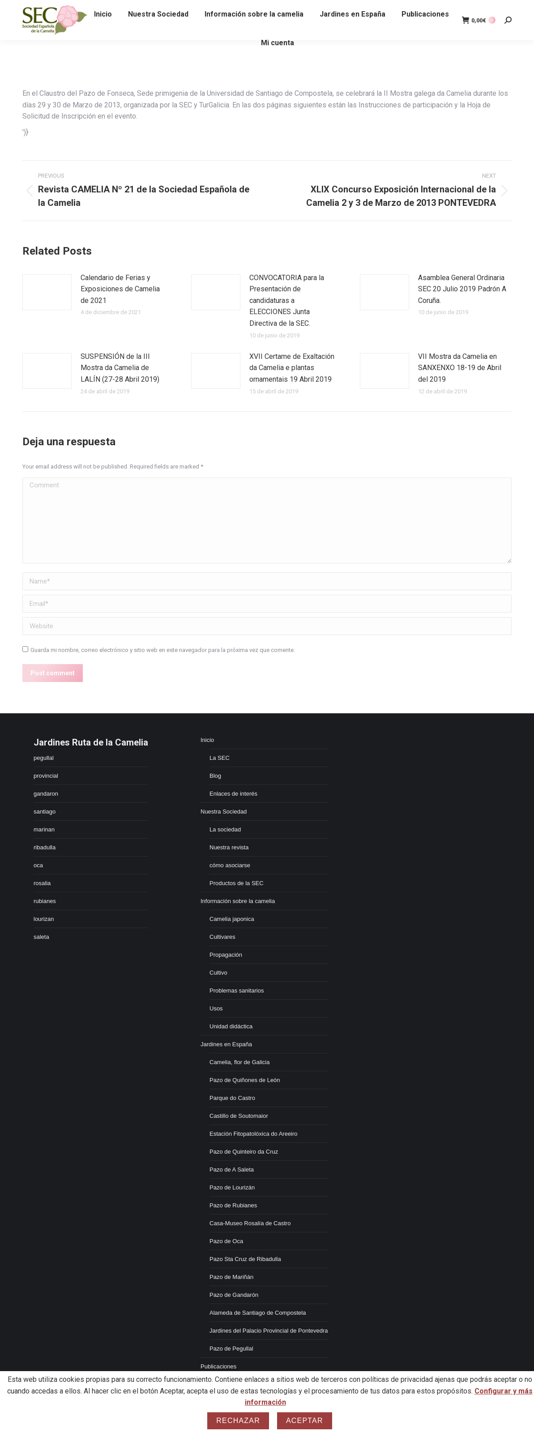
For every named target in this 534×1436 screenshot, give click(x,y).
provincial (46, 775)
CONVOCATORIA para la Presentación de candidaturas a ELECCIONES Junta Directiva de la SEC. (286, 300)
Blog (215, 775)
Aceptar (304, 1420)
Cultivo (218, 972)
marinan (44, 829)
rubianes (45, 901)
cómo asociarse (229, 865)
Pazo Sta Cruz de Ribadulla (245, 1259)
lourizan (44, 919)
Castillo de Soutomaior (238, 1115)
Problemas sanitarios (236, 990)
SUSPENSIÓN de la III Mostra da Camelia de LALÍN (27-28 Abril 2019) (120, 368)
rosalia (42, 883)
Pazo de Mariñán (231, 1277)
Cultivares (222, 936)
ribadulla (45, 847)
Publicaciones (218, 1366)
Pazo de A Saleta (231, 1169)
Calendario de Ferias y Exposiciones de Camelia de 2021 (120, 289)
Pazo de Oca (226, 1241)
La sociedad (225, 829)
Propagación (225, 954)
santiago (45, 811)
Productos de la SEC (236, 883)
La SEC (219, 757)
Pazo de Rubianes (233, 1205)
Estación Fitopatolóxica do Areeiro (253, 1133)
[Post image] (47, 292)
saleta (41, 936)
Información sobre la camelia (238, 901)
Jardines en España (226, 1044)
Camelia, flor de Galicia (239, 1062)
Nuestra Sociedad (224, 811)
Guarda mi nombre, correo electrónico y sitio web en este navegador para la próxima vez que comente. (162, 650)
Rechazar (238, 1420)
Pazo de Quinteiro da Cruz (243, 1151)
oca (38, 865)
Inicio (207, 740)
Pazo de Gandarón (233, 1294)
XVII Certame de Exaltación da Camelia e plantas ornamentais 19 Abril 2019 (291, 368)
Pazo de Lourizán (232, 1187)
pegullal (44, 757)
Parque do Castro (232, 1098)
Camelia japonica (231, 919)
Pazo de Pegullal (231, 1348)
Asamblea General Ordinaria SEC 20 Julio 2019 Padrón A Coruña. (462, 289)
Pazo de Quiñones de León (244, 1080)
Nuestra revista (228, 847)
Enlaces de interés (233, 793)
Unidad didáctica (230, 1026)
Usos (216, 1008)
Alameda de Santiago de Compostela (257, 1312)
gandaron (46, 793)
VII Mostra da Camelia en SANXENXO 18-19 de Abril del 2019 (459, 368)
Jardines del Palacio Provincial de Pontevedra (268, 1330)
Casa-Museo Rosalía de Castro (249, 1223)
